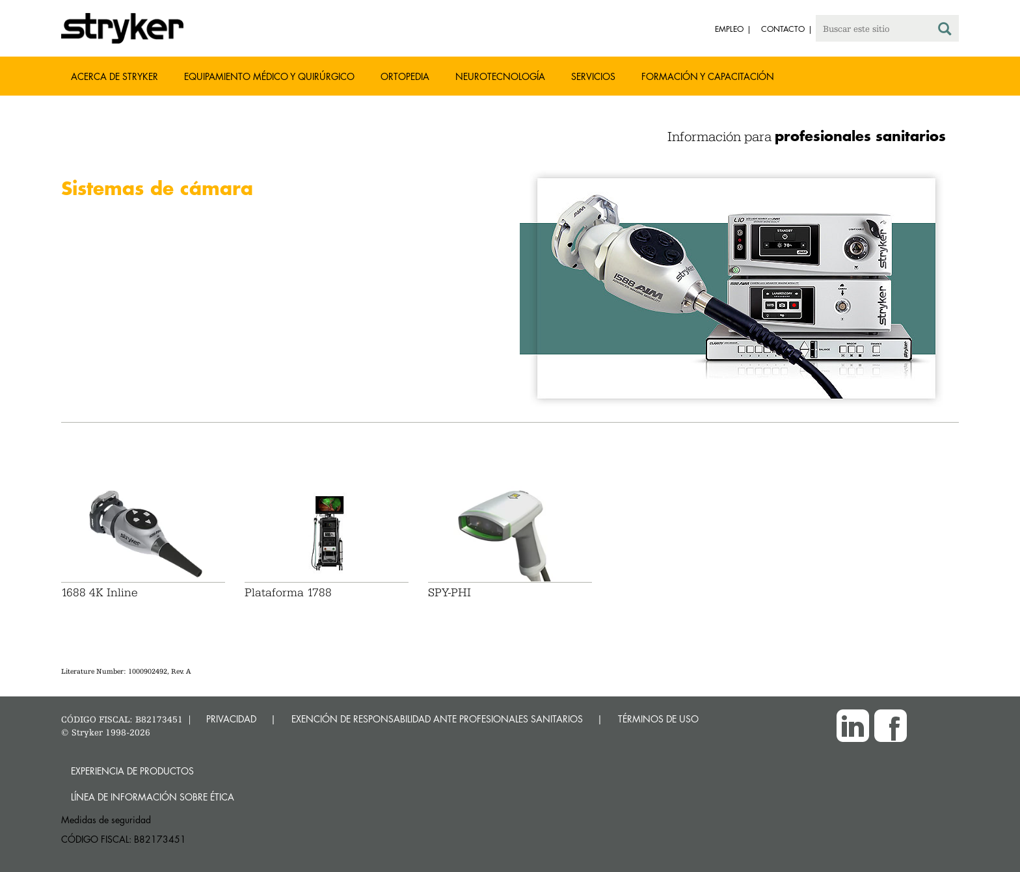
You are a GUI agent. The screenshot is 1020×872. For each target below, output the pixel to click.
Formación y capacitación (707, 76)
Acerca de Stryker (114, 76)
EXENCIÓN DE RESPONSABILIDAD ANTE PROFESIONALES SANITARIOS (437, 719)
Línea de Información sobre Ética (152, 797)
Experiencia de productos (132, 771)
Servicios (593, 76)
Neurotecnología (500, 76)
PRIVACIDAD (231, 719)
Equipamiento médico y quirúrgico (269, 76)
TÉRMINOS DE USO (658, 719)
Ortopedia (405, 76)
